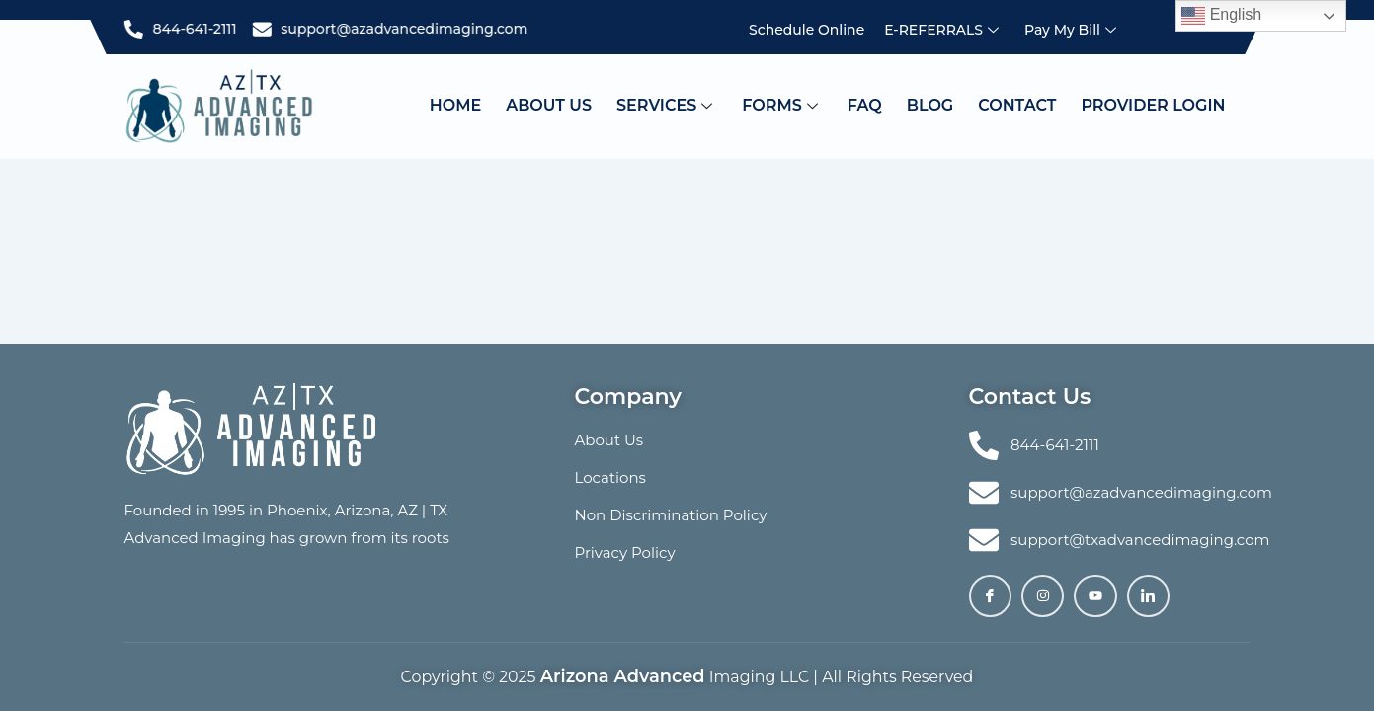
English (1221, 16)
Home (455, 105)
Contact (1017, 105)
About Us (549, 105)
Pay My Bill (1072, 30)
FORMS (782, 105)
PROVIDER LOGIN (1153, 105)
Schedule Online (806, 30)
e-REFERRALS (944, 30)
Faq (865, 105)
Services (666, 105)
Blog (930, 105)
